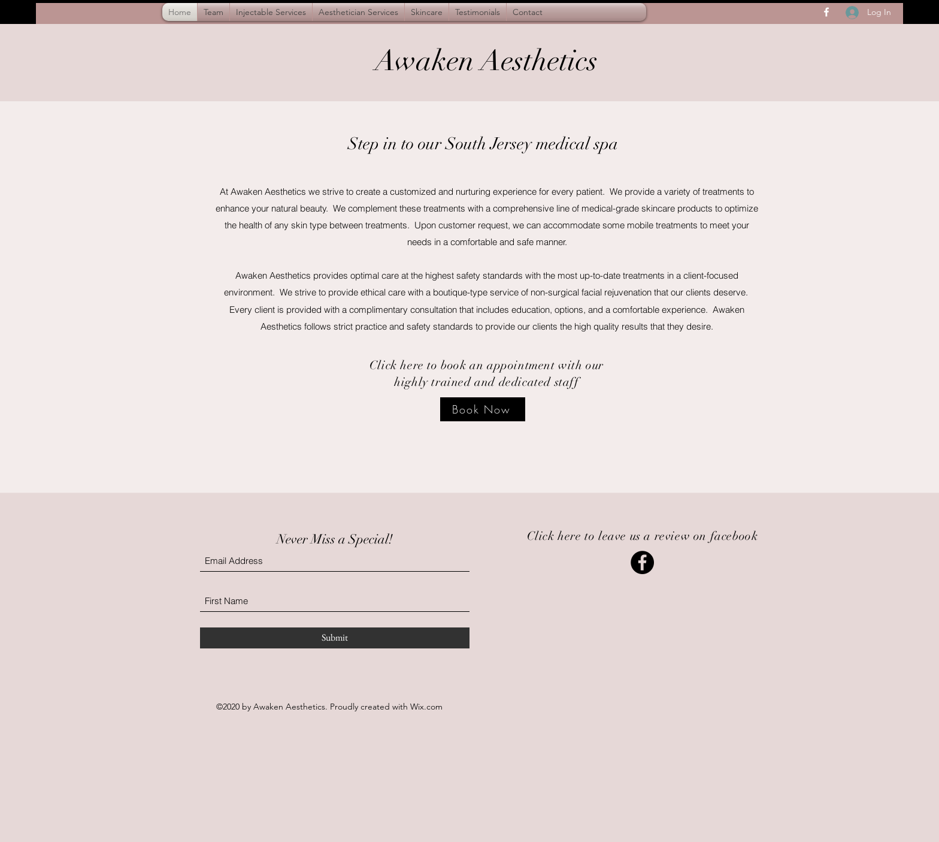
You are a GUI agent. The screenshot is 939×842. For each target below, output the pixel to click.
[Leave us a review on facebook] (642, 562)
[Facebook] (826, 12)
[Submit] (334, 637)
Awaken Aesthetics (486, 61)
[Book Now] (482, 409)
